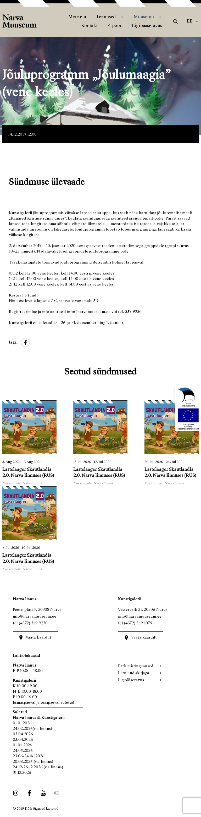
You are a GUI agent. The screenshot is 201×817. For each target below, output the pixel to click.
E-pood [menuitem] (114, 26)
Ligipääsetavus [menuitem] (147, 26)
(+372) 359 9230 (33, 623)
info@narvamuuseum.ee (34, 616)
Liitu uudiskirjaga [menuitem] (133, 673)
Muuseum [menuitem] (144, 17)
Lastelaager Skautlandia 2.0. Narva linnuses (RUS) (28, 473)
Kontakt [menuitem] (89, 26)
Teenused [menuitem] (106, 17)
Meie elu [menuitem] (77, 17)
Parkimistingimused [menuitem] (135, 666)
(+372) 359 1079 (138, 623)
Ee (190, 21)
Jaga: (13, 342)
